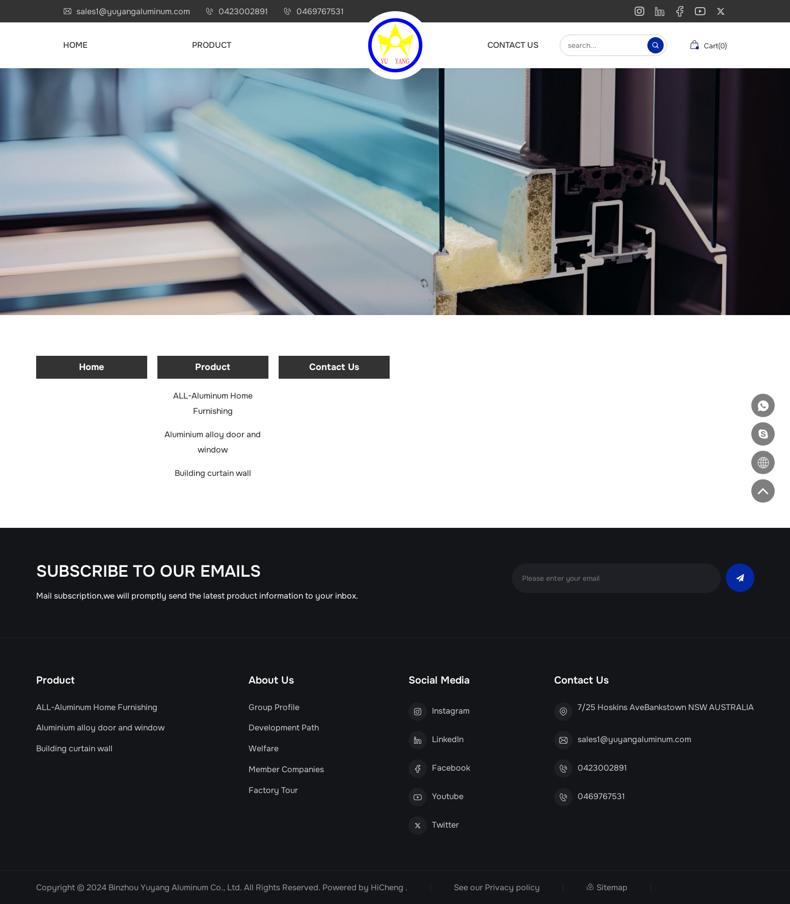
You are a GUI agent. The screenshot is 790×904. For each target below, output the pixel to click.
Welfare (264, 749)
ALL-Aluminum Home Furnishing (213, 403)
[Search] (655, 45)
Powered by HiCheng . (364, 887)
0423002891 (243, 12)
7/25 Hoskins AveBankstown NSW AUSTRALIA (666, 707)
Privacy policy (512, 887)
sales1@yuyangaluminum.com (133, 12)
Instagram (451, 711)
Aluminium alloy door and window (213, 442)
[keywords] (605, 45)
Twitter (445, 825)
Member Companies (286, 770)
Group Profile (274, 707)
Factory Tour (273, 790)
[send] (740, 577)
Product (211, 45)
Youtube (448, 797)
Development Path (284, 728)
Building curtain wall (213, 473)
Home (75, 45)
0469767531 (320, 12)
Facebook (451, 768)
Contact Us (512, 45)
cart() (708, 45)
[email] (616, 578)
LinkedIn (448, 739)
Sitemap (612, 887)
